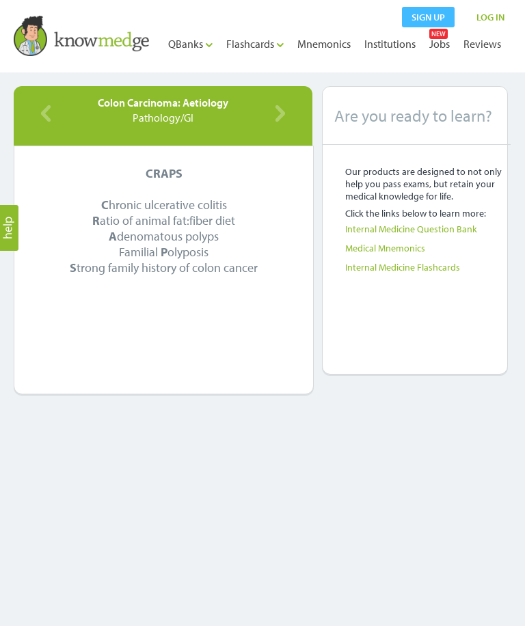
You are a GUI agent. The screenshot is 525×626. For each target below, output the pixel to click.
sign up (428, 17)
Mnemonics (324, 44)
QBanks (190, 44)
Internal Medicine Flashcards (402, 267)
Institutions (390, 44)
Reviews (482, 44)
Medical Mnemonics (385, 248)
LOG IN (490, 17)
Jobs (439, 44)
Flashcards (255, 44)
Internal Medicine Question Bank (411, 229)
